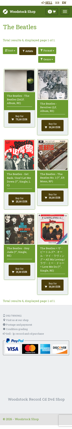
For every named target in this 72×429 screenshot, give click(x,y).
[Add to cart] (19, 117)
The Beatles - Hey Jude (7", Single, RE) (18, 252)
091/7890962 (12, 315)
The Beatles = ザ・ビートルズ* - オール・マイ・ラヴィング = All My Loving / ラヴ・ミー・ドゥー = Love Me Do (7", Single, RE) (52, 259)
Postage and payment (17, 324)
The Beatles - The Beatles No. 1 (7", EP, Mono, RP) (52, 177)
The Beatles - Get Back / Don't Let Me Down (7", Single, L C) (19, 179)
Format (47, 50)
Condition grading (15, 329)
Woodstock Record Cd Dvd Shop (36, 399)
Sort (10, 50)
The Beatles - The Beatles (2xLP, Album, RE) (18, 99)
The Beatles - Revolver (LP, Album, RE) (48, 107)
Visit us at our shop (16, 320)
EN (64, 3)
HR (57, 3)
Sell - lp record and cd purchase (23, 333)
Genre (46, 59)
